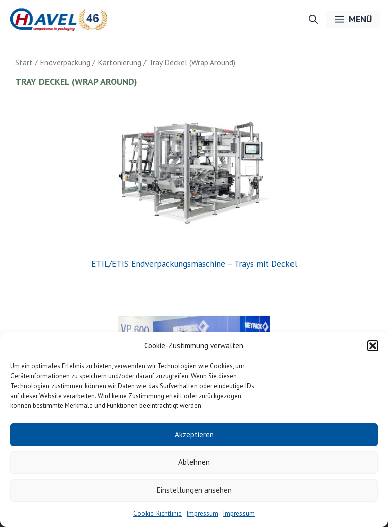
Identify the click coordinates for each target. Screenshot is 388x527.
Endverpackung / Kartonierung (90, 62)
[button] (373, 346)
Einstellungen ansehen (194, 490)
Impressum (202, 513)
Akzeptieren (194, 434)
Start (24, 62)
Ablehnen (194, 462)
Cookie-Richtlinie (157, 513)
